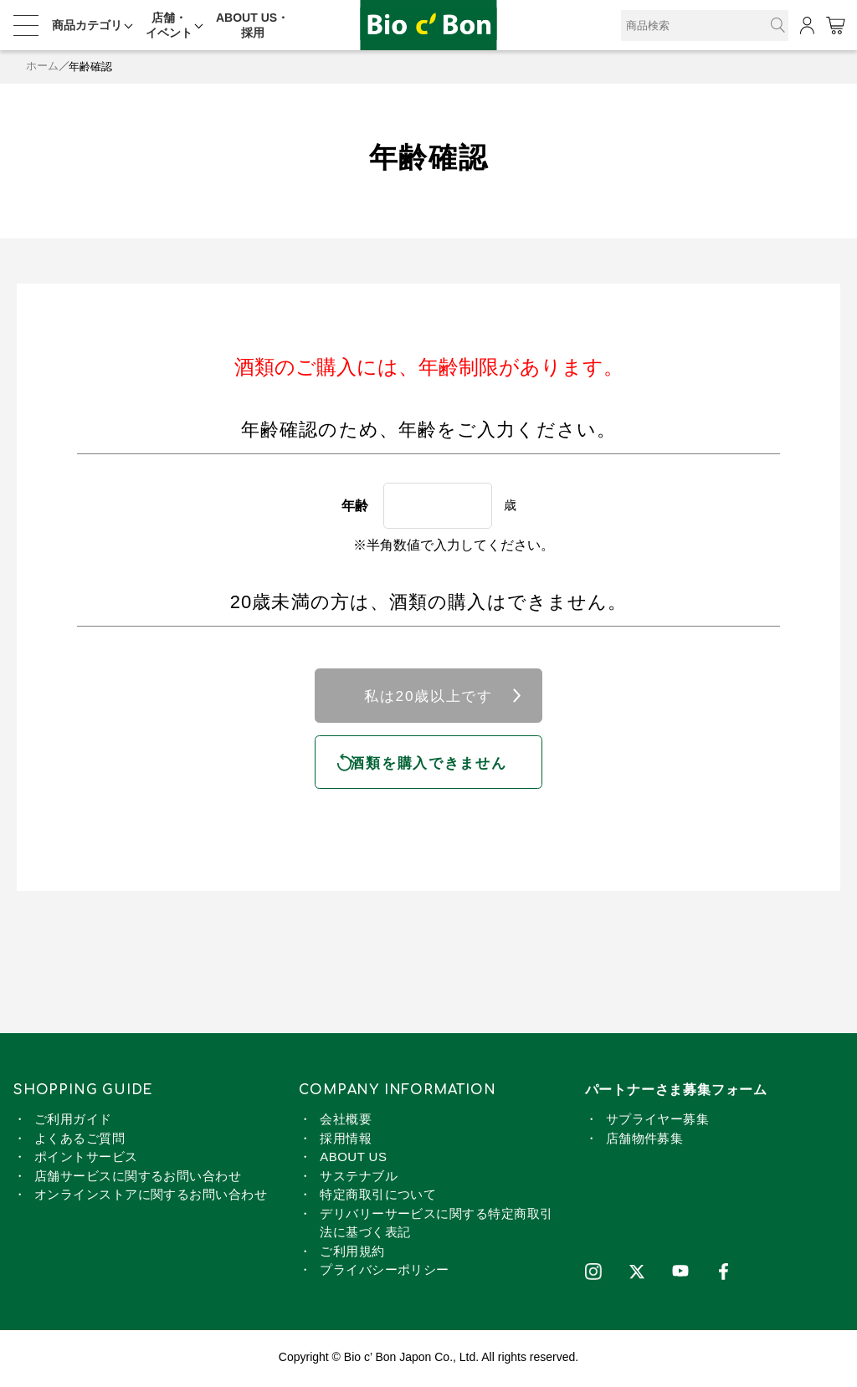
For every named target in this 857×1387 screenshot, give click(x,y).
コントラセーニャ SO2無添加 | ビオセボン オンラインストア (428, 26)
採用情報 (346, 1141)
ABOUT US (353, 1159)
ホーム (42, 66)
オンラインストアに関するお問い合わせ (150, 1197)
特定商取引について (378, 1197)
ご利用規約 (352, 1253)
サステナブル (359, 1178)
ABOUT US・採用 (252, 25)
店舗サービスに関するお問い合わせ (137, 1178)
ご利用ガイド (73, 1121)
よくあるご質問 (79, 1141)
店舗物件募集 (645, 1141)
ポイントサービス (86, 1159)
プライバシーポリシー (384, 1272)
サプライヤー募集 (658, 1121)
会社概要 (346, 1121)
